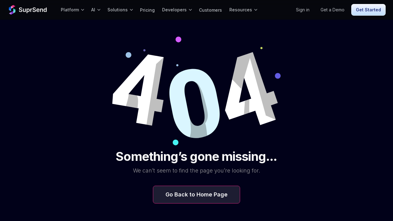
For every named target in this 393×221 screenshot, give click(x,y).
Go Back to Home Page (196, 194)
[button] (72, 9)
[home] (28, 10)
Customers (210, 10)
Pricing (147, 10)
